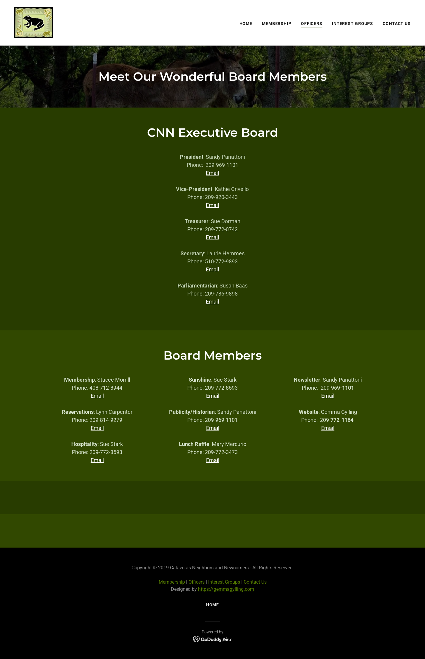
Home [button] (212, 604)
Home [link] (246, 23)
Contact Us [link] (397, 23)
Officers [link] (311, 23)
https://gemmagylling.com (226, 589)
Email (212, 173)
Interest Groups (224, 582)
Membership (172, 582)
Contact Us (255, 582)
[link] (33, 22)
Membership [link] (276, 23)
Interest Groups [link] (352, 23)
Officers (196, 582)
